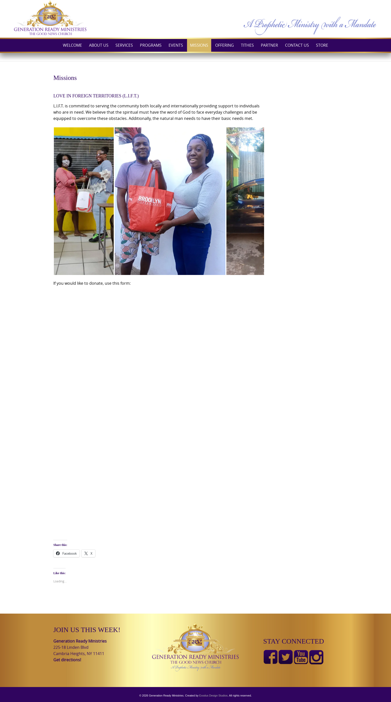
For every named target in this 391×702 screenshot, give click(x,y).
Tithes (247, 45)
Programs (151, 45)
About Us (98, 45)
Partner (269, 45)
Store (322, 45)
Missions (199, 45)
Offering (224, 45)
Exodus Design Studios (213, 695)
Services (124, 45)
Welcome (72, 45)
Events (176, 45)
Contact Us (297, 45)
